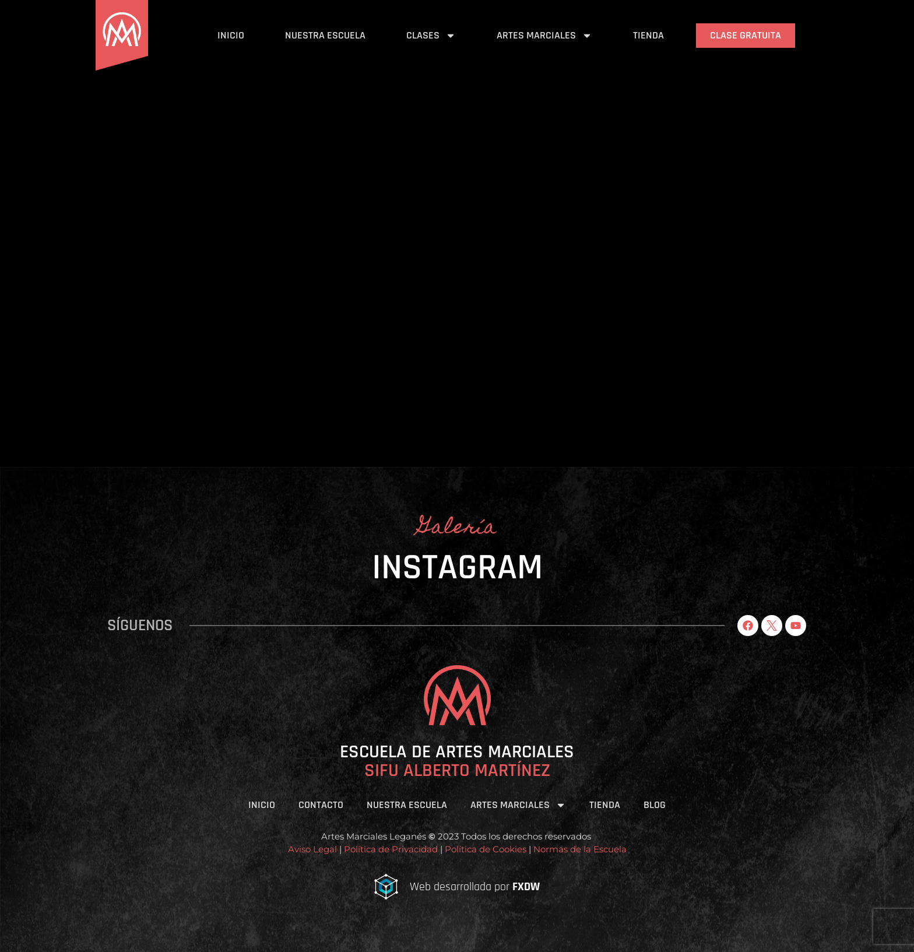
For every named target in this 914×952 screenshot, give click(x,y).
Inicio (230, 35)
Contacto (320, 805)
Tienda (648, 35)
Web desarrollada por (475, 886)
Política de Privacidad (391, 849)
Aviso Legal (312, 849)
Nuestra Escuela (325, 35)
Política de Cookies (484, 849)
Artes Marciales (544, 35)
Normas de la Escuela (580, 849)
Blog (655, 805)
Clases (431, 35)
